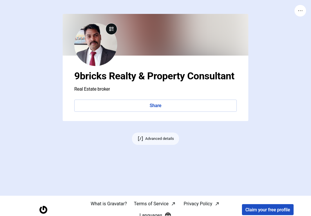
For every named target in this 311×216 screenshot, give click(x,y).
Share (155, 105)
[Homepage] (43, 210)
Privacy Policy (198, 203)
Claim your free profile (267, 210)
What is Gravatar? (109, 203)
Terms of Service (151, 203)
